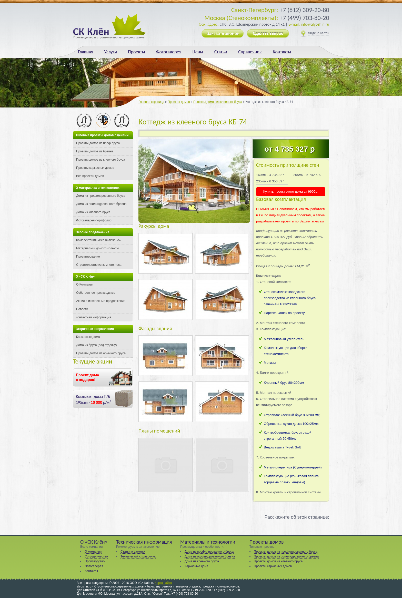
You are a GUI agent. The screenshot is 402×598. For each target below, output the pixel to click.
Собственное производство (95, 293)
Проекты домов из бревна (94, 151)
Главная (85, 52)
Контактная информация (93, 317)
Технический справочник (138, 556)
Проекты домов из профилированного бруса (285, 551)
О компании (93, 551)
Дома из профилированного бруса (100, 196)
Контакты (282, 52)
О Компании (85, 284)
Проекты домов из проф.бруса (98, 143)
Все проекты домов (90, 176)
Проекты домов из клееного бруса (217, 102)
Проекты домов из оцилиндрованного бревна (286, 556)
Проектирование (88, 256)
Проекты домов (179, 102)
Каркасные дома (88, 337)
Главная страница (151, 102)
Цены (197, 52)
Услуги (110, 52)
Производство (95, 561)
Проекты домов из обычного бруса (101, 353)
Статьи (220, 52)
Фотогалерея (168, 52)
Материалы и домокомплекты (97, 248)
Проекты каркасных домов (95, 168)
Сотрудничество (96, 556)
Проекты (136, 52)
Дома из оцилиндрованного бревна (101, 204)
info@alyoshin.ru (315, 24)
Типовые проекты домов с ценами (102, 135)
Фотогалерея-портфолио (94, 220)
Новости (82, 309)
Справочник (250, 52)
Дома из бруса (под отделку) (96, 345)
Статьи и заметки (132, 551)
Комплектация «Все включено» (98, 240)
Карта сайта (163, 583)
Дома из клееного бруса (93, 212)
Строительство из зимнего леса (99, 265)
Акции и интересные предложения (100, 301)
